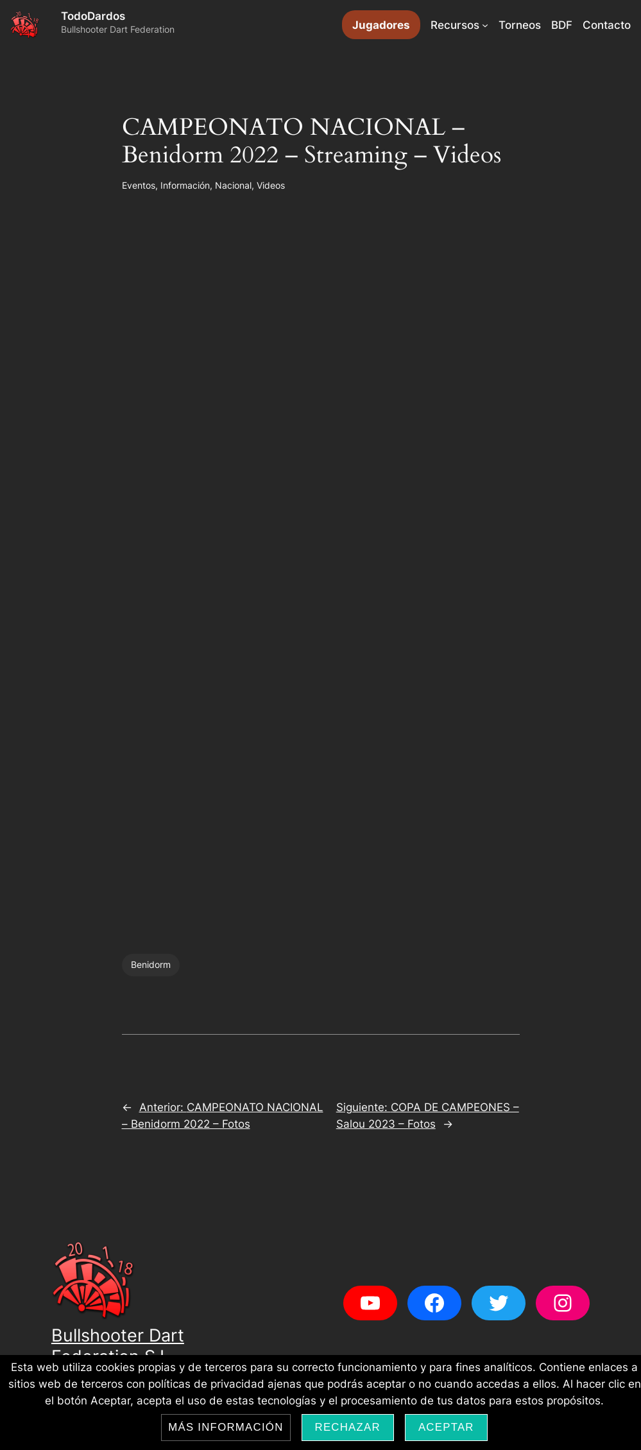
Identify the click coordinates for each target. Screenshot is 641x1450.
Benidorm (151, 964)
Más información (225, 1427)
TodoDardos (93, 16)
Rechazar (347, 1427)
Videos (271, 185)
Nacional (233, 185)
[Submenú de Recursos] (485, 25)
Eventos (138, 185)
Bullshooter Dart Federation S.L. (117, 1345)
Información (185, 185)
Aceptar (446, 1427)
